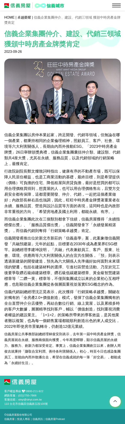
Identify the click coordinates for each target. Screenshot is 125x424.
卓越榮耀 (24, 17)
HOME (9, 17)
